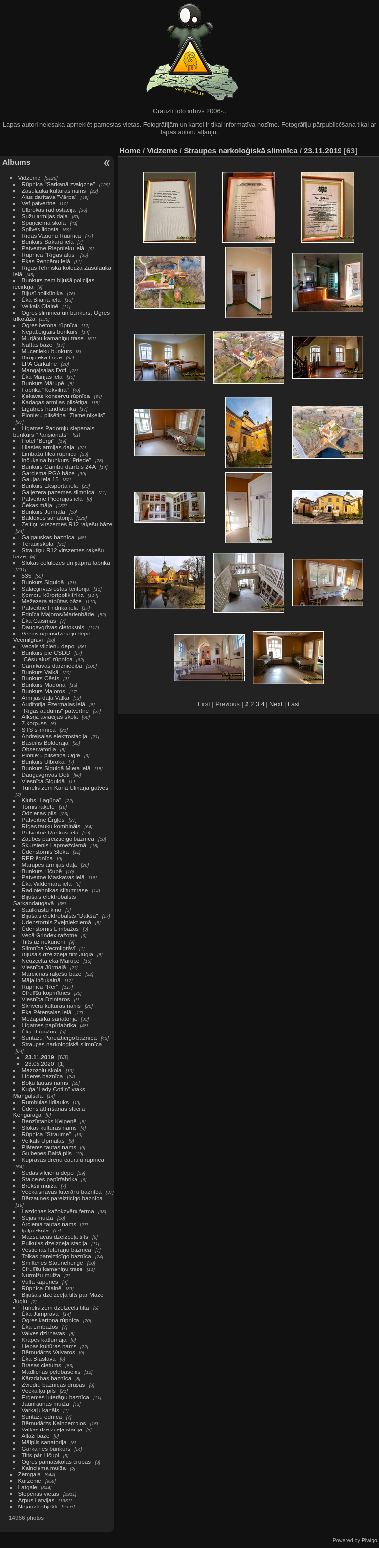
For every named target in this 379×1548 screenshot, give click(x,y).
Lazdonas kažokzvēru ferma (58, 1211)
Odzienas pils (39, 813)
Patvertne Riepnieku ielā (53, 248)
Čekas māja (37, 505)
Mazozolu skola (42, 1070)
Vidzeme (29, 177)
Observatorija (39, 749)
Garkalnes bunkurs (46, 1448)
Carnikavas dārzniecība (52, 665)
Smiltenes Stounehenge (52, 1262)
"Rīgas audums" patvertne (55, 710)
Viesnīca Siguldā (43, 781)
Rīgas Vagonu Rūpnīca (51, 235)
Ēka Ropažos (39, 1031)
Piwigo (369, 1540)
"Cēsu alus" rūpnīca (47, 659)
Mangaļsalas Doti (44, 370)
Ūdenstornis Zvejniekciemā (56, 922)
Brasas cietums (41, 1365)
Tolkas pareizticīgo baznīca (56, 1256)
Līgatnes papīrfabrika (49, 1025)
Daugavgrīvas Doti (46, 774)
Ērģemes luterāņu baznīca (55, 1397)
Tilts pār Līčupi (40, 1455)
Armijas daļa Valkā (46, 697)
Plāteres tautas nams (49, 1147)
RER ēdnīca (37, 858)
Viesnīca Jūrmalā (44, 967)
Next (275, 704)
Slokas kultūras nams (49, 1127)
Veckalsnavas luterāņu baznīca (62, 1192)
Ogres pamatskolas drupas (56, 1461)
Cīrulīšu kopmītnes (46, 993)
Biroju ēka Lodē (42, 357)
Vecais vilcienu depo (48, 646)
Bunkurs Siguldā (43, 582)
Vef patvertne (39, 203)
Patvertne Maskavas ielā (53, 877)
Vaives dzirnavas (43, 1333)
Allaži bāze (36, 1435)
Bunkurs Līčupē (42, 871)
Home (130, 150)
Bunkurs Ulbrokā (43, 761)
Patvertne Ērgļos (43, 819)
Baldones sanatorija (47, 518)
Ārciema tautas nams (49, 1224)
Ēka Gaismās (39, 620)
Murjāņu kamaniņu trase (53, 338)
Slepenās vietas (38, 1493)
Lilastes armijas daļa (48, 447)
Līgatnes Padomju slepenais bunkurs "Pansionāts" (54, 431)
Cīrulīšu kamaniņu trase (52, 1269)
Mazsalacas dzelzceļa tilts (55, 1236)
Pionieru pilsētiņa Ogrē (51, 755)
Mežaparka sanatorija (49, 1018)
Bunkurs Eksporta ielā (50, 485)
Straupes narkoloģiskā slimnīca (62, 1044)
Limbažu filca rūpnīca (49, 453)
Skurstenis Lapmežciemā (54, 845)
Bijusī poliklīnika (42, 293)
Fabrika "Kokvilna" (45, 389)
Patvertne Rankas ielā (50, 832)
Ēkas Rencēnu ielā (46, 261)
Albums (16, 162)
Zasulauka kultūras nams (54, 190)
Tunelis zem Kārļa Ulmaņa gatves (65, 787)
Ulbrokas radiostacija (49, 209)
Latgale (28, 1487)
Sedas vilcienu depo (48, 1172)
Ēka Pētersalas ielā (47, 1012)
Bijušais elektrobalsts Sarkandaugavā (44, 899)
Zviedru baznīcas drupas (53, 1384)
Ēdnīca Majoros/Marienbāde (58, 614)
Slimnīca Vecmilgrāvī (49, 948)
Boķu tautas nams (45, 1082)
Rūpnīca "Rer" (40, 986)
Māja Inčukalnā (41, 980)
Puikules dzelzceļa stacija (54, 1243)
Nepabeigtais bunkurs (50, 331)
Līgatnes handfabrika (49, 408)
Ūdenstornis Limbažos (50, 928)
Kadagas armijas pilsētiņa (55, 402)
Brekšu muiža (39, 1185)
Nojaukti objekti (38, 1506)
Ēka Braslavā (39, 1358)
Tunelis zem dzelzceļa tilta (55, 1307)
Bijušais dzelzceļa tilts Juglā (57, 954)
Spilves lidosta (40, 229)
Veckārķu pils (39, 1391)
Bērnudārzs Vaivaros (48, 1352)
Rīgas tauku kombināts (51, 826)
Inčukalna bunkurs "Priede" (56, 460)
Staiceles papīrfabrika (49, 1179)
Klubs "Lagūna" (41, 800)
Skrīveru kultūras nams (51, 1005)
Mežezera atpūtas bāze (52, 601)
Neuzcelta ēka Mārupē (51, 960)
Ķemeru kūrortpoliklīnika (53, 595)
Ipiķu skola (35, 1230)
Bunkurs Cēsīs (41, 678)
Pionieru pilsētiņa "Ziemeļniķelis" (63, 415)
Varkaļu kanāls (40, 1410)
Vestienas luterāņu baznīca (56, 1249)
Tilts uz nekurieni (43, 941)
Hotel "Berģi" (38, 440)
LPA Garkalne (39, 363)
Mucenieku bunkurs (47, 351)
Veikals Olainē (40, 306)
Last (294, 704)
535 (27, 575)
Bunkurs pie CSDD (46, 652)
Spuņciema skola (44, 222)
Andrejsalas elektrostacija (54, 736)
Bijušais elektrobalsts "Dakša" (60, 916)
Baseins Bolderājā (45, 742)
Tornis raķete (38, 806)
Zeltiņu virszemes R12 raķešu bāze (67, 524)
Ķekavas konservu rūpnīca (56, 396)
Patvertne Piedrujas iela (52, 498)
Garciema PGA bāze (48, 473)
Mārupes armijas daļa (49, 864)
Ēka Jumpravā (40, 1313)
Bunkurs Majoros (43, 691)
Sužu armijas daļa (45, 216)
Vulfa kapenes (40, 1281)
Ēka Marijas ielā (42, 376)
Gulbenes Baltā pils (47, 1153)
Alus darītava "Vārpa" (50, 197)
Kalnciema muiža (44, 1468)
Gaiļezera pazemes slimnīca (58, 492)
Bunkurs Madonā (44, 684)
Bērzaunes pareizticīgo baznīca (62, 1198)
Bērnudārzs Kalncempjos (54, 1423)
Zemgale (29, 1474)
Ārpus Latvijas (36, 1500)
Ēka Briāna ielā (41, 299)
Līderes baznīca (42, 1076)
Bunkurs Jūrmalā (43, 511)
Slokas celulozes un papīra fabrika (66, 562)
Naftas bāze (37, 344)
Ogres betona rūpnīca (50, 325)
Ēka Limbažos (40, 1326)
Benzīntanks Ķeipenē (49, 1121)
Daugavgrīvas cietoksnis (53, 627)
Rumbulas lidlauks (45, 1102)
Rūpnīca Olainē (42, 1288)
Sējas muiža (37, 1217)
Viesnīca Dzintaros (46, 999)
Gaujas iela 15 (40, 479)
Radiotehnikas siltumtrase (55, 890)
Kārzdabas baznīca (47, 1378)
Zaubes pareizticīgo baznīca (58, 838)
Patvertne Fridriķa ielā (50, 607)
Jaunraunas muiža (45, 1403)
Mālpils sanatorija (44, 1442)
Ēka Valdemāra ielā (47, 883)
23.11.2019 (39, 1057)
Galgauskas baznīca (48, 537)
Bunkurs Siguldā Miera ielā (56, 768)
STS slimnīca (39, 729)
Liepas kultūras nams (49, 1346)
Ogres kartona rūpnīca (50, 1320)
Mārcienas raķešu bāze (52, 973)
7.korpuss (34, 723)
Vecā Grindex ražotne (49, 935)
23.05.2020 (39, 1063)
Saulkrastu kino (41, 909)
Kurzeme (29, 1480)
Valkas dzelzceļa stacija (52, 1429)
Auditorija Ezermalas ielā (53, 704)
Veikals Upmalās (43, 1140)
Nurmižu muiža (41, 1275)
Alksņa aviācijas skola (50, 717)
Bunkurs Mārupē (43, 383)
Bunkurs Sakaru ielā (48, 241)
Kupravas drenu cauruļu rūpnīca (63, 1159)
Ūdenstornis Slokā (45, 851)
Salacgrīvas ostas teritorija (56, 588)
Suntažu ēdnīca (42, 1416)
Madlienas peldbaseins (51, 1371)
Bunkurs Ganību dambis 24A (59, 466)
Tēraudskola (38, 543)
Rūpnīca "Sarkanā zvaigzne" (58, 184)
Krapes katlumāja (44, 1339)
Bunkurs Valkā (40, 672)
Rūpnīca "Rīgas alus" (49, 254)
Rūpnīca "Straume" (46, 1134)
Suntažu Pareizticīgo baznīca (59, 1037)
